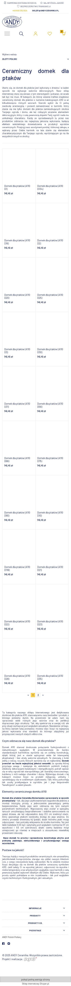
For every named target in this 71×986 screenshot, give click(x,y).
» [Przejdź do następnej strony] (43, 694)
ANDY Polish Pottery (11, 937)
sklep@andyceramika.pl (45, 10)
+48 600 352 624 (19, 10)
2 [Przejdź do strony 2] (38, 694)
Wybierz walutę (9, 54)
